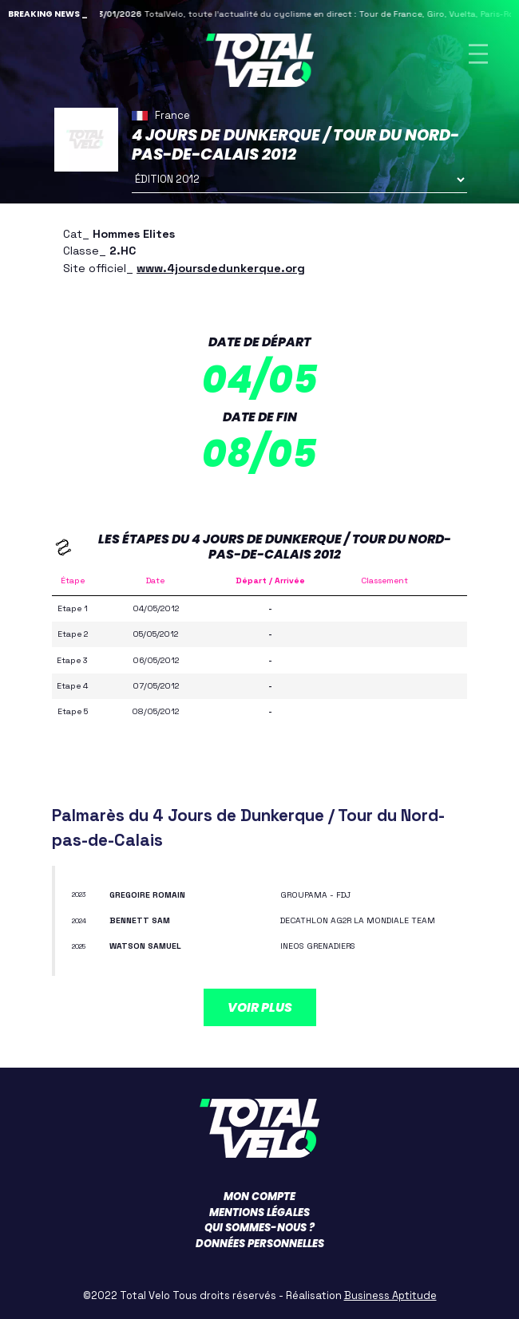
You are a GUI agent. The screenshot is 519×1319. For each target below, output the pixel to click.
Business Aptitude (390, 1295)
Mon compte (259, 1196)
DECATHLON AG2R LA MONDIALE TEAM (357, 920)
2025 (78, 946)
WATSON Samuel (145, 946)
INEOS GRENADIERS (317, 946)
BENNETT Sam (139, 920)
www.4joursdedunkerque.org (221, 268)
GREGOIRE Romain (147, 895)
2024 (79, 921)
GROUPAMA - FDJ (315, 895)
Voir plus (260, 1007)
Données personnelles (260, 1243)
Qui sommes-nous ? (259, 1227)
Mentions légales (259, 1212)
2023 (78, 894)
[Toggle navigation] (478, 54)
